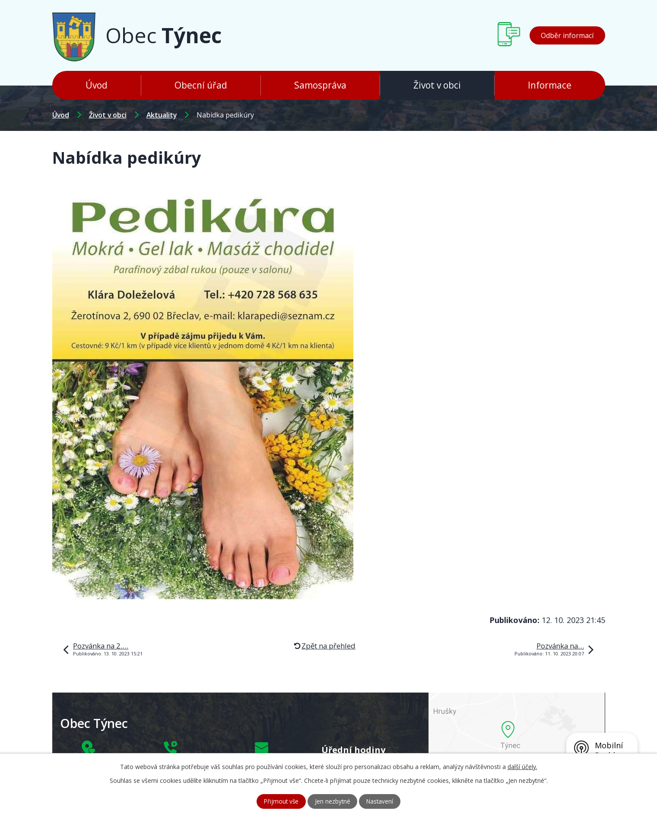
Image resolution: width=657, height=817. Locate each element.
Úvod (97, 85)
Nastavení (381, 801)
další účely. (522, 766)
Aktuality (161, 115)
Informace (549, 85)
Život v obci (437, 85)
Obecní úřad (201, 85)
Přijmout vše (280, 801)
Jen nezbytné (332, 801)
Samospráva (320, 85)
